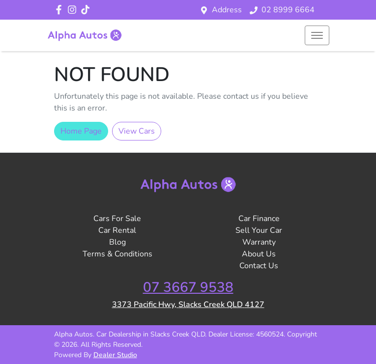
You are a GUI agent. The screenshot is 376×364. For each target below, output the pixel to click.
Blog (117, 242)
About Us (259, 254)
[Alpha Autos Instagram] (74, 9)
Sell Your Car (258, 230)
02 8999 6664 (288, 9)
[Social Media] (87, 9)
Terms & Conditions (117, 254)
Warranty (259, 242)
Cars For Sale (117, 218)
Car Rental (117, 230)
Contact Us (258, 265)
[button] (317, 35)
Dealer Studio (115, 355)
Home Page (81, 131)
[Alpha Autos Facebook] (60, 9)
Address (227, 9)
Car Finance (259, 218)
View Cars (136, 131)
